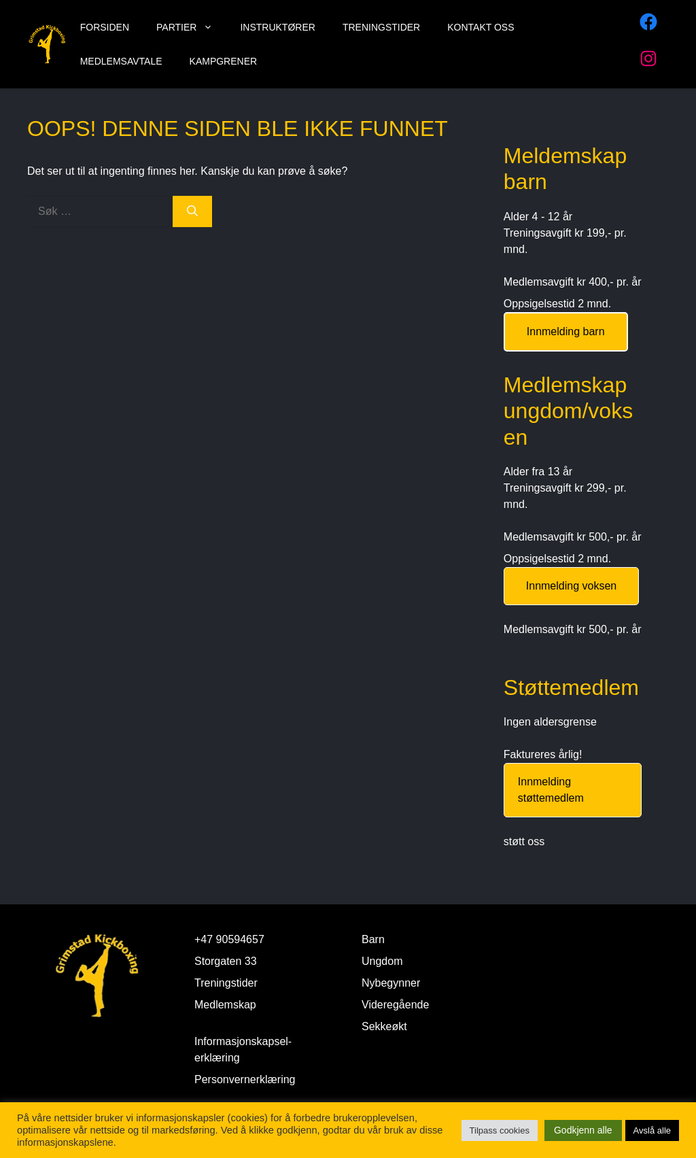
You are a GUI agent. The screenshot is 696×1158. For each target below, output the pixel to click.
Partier (191, 27)
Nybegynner (391, 983)
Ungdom (382, 961)
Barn (373, 939)
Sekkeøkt (384, 1026)
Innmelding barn (566, 331)
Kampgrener (224, 61)
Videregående (395, 1004)
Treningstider (381, 27)
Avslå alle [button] (652, 1130)
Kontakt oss (480, 27)
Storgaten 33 (225, 961)
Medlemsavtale (121, 61)
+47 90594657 (229, 939)
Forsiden (104, 27)
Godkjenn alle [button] (583, 1130)
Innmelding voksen (571, 586)
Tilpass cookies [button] (499, 1130)
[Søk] (192, 211)
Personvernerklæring (245, 1079)
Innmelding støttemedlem (551, 790)
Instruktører (277, 27)
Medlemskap (225, 1004)
